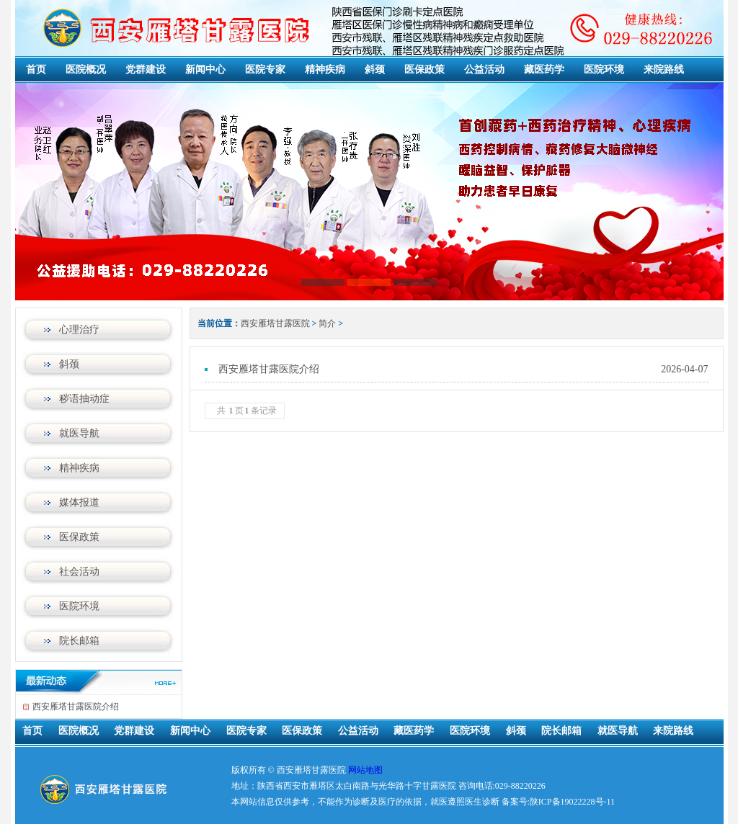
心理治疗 (79, 329)
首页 (36, 69)
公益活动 (484, 69)
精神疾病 (325, 69)
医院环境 (604, 69)
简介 (327, 323)
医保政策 (424, 69)
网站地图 (365, 770)
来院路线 (664, 69)
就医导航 (79, 433)
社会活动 (79, 571)
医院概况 (86, 69)
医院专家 (265, 69)
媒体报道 (79, 502)
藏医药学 (544, 69)
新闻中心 (205, 69)
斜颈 (375, 69)
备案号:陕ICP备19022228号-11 (558, 802)
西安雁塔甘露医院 (275, 323)
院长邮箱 (79, 640)
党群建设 (145, 69)
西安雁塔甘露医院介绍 (75, 707)
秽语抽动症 (84, 398)
